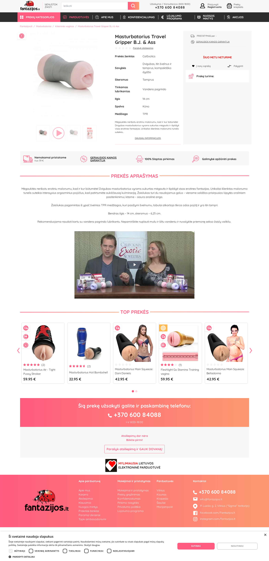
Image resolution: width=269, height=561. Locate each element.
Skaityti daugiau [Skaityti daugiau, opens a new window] (92, 545)
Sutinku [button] (196, 546)
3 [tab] (74, 133)
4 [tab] (89, 133)
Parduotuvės (165, 515)
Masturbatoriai (43, 26)
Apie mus (84, 524)
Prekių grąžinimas (129, 528)
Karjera (83, 528)
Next (251, 384)
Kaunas (161, 528)
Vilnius (161, 524)
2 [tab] (58, 133)
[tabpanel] (66, 77)
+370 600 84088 (170, 7)
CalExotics (149, 56)
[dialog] (134, 546)
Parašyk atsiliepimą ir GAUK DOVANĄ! (134, 483)
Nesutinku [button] (237, 546)
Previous (18, 384)
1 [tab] (43, 133)
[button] (38, 17)
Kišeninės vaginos (64, 26)
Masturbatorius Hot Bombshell (88, 406)
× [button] (265, 535)
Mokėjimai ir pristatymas (133, 524)
